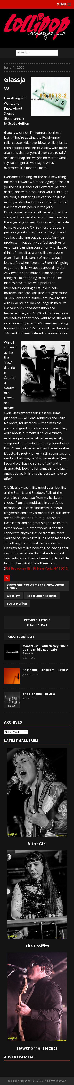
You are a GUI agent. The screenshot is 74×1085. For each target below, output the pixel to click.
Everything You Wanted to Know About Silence (35, 586)
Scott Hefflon (17, 603)
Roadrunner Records (42, 596)
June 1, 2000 (14, 67)
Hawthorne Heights (37, 1048)
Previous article (37, 620)
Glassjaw (13, 596)
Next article (37, 624)
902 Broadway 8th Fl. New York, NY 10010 (36, 568)
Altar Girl (37, 843)
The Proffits (37, 946)
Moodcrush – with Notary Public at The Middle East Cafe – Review (45, 649)
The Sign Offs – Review (39, 694)
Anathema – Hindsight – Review (45, 670)
